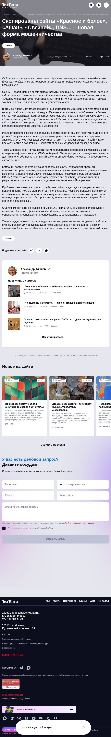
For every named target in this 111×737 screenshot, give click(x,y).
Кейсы (83, 601)
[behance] (41, 718)
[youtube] (33, 718)
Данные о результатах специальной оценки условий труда (25, 644)
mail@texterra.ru (12, 694)
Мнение (53, 310)
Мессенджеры (56, 296)
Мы (48, 601)
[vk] (19, 718)
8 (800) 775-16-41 (12, 655)
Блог (92, 601)
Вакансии (6, 635)
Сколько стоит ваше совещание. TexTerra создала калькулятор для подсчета (62, 324)
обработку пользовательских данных (79, 530)
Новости (8, 239)
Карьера (54, 330)
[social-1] (48, 718)
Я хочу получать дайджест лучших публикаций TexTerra (30, 535)
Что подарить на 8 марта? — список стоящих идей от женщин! (59, 306)
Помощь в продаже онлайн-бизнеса (16, 639)
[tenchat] (55, 718)
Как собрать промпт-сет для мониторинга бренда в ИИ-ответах (24, 410)
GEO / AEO (8, 429)
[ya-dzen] (26, 718)
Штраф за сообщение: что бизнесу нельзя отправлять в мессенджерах (56, 291)
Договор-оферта (8, 648)
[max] (28, 667)
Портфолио (69, 601)
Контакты (103, 601)
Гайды (61, 310)
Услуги (56, 601)
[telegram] (21, 667)
